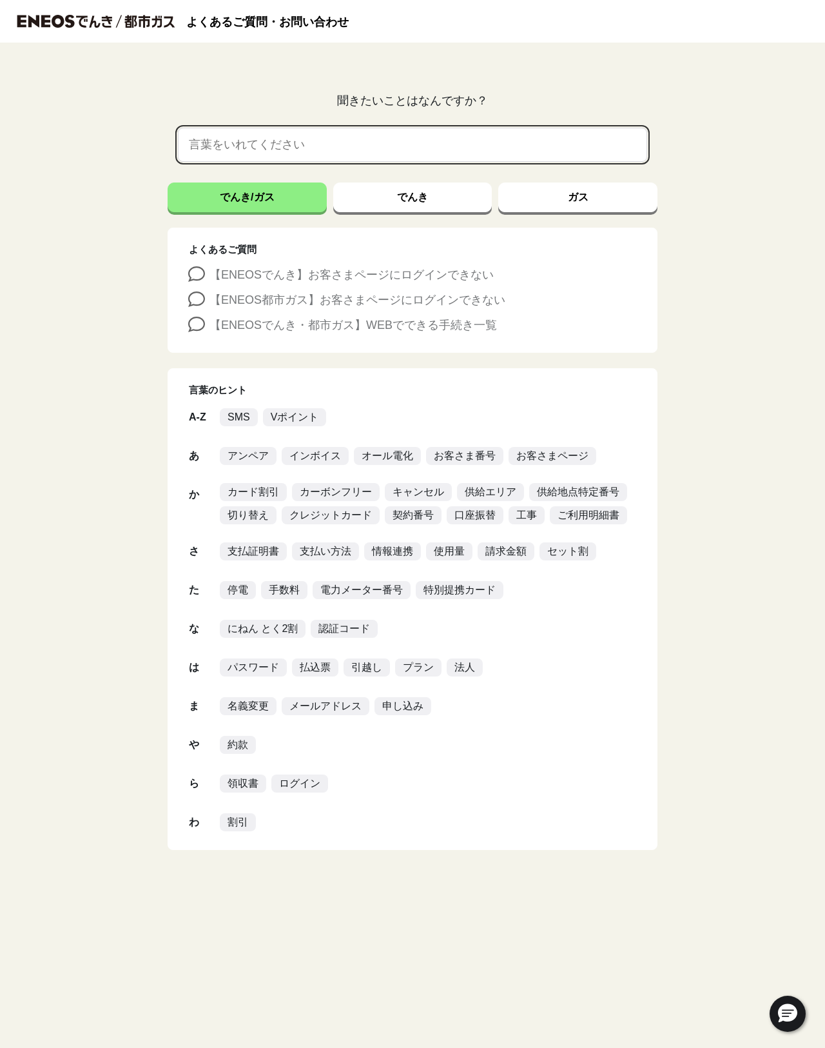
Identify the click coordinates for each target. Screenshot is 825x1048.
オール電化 (387, 455)
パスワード (253, 667)
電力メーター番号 (361, 589)
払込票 (315, 667)
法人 (464, 667)
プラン (418, 667)
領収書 (243, 783)
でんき (412, 197)
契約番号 (413, 514)
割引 (238, 821)
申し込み (402, 705)
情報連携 (392, 551)
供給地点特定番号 (578, 491)
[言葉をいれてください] (397, 144)
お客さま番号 (465, 455)
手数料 (284, 589)
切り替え (248, 514)
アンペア (248, 455)
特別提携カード (459, 589)
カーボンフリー (336, 491)
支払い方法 (325, 551)
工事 (526, 514)
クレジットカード (330, 514)
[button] (788, 1014)
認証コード (344, 628)
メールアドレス (325, 705)
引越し (366, 667)
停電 (238, 589)
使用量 (449, 551)
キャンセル (418, 491)
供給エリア (490, 491)
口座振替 (475, 514)
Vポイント (295, 416)
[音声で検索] (626, 145)
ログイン (299, 783)
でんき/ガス (247, 197)
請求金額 (506, 551)
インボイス (315, 455)
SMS (239, 416)
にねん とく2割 (263, 628)
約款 (238, 744)
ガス (578, 197)
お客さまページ (552, 455)
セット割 (567, 551)
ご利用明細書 (588, 514)
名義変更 (248, 705)
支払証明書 (253, 551)
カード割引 (253, 491)
